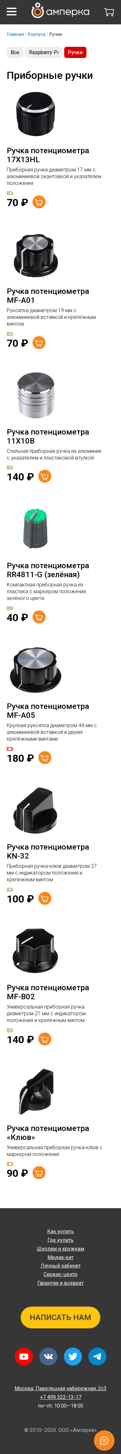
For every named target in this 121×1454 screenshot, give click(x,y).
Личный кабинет (61, 1266)
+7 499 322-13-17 (60, 1397)
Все (15, 52)
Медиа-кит (60, 1257)
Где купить (60, 1240)
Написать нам (60, 1317)
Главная (15, 34)
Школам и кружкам (60, 1249)
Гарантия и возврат (60, 1283)
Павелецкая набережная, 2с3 (60, 1388)
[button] (11, 11)
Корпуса (36, 34)
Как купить (60, 1231)
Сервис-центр (60, 1274)
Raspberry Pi (43, 52)
